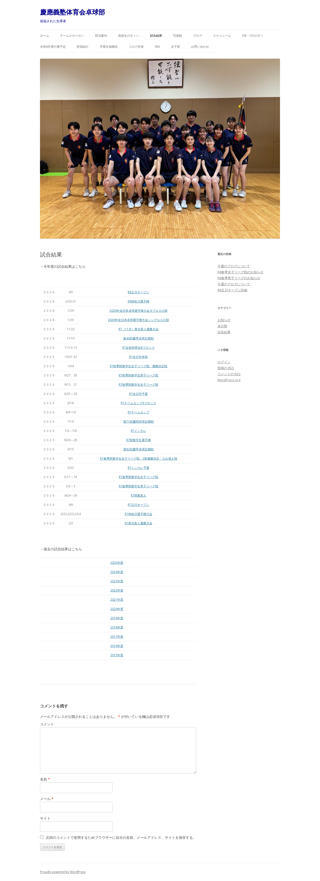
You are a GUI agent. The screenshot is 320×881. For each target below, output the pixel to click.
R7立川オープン (138, 505)
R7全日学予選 (138, 394)
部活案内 (101, 35)
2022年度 (116, 590)
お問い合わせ (200, 46)
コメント (47, 724)
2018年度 (116, 627)
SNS (157, 46)
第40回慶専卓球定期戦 (138, 338)
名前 (45, 779)
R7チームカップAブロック (138, 403)
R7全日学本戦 (138, 357)
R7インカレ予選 (138, 468)
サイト (45, 818)
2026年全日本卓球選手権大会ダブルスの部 (139, 310)
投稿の (226, 368)
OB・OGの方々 (252, 35)
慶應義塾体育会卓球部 (72, 11)
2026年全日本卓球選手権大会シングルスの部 (138, 320)
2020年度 (116, 609)
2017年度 (116, 636)
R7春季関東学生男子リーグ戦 (138, 486)
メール (47, 798)
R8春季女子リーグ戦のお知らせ (241, 272)
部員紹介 (83, 46)
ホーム (44, 35)
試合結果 (156, 35)
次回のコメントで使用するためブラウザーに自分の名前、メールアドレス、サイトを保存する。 (121, 837)
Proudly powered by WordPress (63, 872)
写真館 (177, 35)
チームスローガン (72, 35)
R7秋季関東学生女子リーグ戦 (138, 384)
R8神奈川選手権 (138, 301)
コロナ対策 (136, 46)
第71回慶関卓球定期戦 (138, 421)
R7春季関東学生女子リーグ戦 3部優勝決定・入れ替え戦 (138, 458)
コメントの (229, 374)
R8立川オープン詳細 (232, 290)
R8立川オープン (138, 292)
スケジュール (222, 35)
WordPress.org (229, 380)
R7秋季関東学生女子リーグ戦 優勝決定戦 (138, 366)
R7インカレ (138, 431)
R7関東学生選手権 (138, 440)
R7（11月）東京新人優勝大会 (138, 329)
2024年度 (116, 572)
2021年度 (116, 599)
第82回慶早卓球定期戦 (138, 449)
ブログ (197, 35)
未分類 (222, 326)
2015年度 (116, 655)
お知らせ (224, 320)
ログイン (224, 362)
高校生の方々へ (128, 35)
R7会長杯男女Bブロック (138, 347)
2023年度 (116, 581)
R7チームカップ (138, 412)
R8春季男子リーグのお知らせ (239, 278)
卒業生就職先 (109, 46)
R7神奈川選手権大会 (138, 514)
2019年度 (116, 618)
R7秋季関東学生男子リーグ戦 (138, 375)
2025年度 (116, 563)
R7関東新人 (138, 495)
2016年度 (116, 646)
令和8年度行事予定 (53, 46)
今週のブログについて (234, 266)
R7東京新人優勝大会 (138, 523)
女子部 (175, 46)
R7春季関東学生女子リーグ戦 (138, 477)
